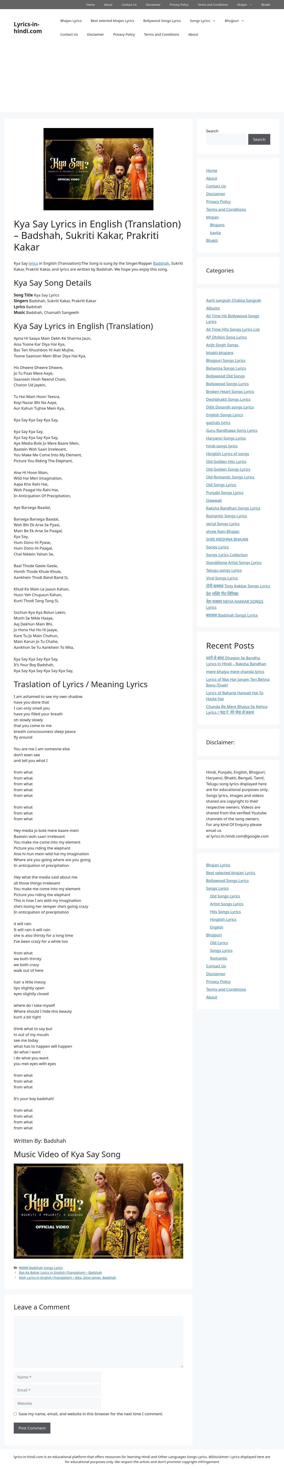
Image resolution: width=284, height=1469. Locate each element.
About (108, 5)
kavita (215, 232)
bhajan (247, 4)
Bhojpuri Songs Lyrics (225, 360)
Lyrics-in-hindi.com (28, 27)
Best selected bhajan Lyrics (112, 20)
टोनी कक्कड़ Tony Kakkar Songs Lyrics (238, 585)
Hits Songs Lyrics (225, 911)
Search (212, 131)
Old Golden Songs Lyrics (228, 469)
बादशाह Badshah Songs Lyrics (41, 1268)
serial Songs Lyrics (223, 523)
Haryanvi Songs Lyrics (226, 438)
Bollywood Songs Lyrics (162, 20)
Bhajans (217, 224)
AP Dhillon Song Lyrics (226, 337)
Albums (213, 308)
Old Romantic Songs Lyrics (230, 477)
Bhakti (265, 5)
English (216, 927)
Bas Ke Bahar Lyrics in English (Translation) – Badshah (60, 1272)
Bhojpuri (237, 20)
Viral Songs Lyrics (222, 578)
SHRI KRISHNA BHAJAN (227, 539)
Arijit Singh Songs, (222, 344)
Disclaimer (153, 5)
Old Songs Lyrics (221, 484)
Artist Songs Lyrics (226, 903)
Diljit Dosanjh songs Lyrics (230, 407)
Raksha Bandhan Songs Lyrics (233, 508)
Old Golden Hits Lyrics (226, 461)
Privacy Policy (179, 5)
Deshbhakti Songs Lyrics (228, 399)
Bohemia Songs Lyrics (226, 368)
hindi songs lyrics (222, 446)
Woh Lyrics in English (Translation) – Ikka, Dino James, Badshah (67, 1277)
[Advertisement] (142, 80)
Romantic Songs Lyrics (226, 515)
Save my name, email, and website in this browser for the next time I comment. (91, 1413)
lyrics (33, 263)
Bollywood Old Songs (225, 376)
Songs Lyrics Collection (227, 554)
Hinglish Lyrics (223, 919)
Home (90, 5)
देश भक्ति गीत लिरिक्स (222, 593)
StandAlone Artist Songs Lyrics (234, 562)
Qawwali (214, 500)
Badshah (161, 263)
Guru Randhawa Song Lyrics (231, 430)
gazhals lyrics (218, 422)
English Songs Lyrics (224, 414)
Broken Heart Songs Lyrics (230, 391)
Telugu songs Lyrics (224, 570)
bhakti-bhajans (219, 352)
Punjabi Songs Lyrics (224, 492)
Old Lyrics (219, 942)
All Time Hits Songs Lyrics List (233, 329)
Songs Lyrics (205, 20)
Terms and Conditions (213, 5)
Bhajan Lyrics (71, 20)
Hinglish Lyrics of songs (227, 453)
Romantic (218, 958)
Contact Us (129, 5)
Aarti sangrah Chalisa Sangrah (233, 300)
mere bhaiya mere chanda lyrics (235, 671)
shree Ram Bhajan (222, 531)
